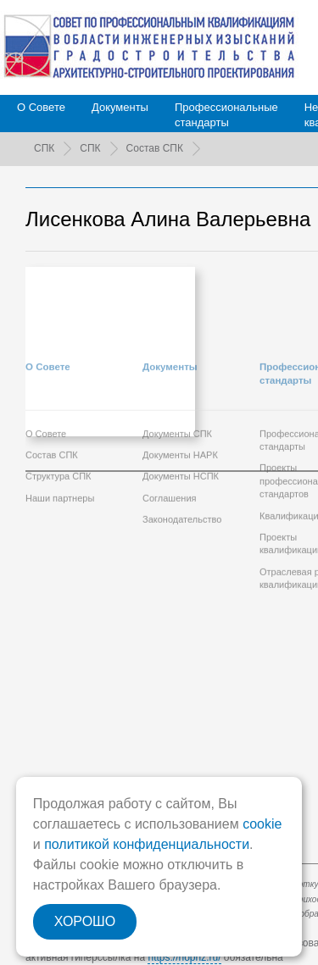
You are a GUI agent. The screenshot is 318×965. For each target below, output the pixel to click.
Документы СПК (177, 365)
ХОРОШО (84, 921)
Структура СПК (58, 408)
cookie (262, 824)
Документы (120, 107)
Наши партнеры (59, 429)
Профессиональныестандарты (226, 115)
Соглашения (169, 429)
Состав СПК (154, 148)
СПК (44, 148)
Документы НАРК (180, 386)
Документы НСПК (180, 408)
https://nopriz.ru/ (184, 957)
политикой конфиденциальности (146, 844)
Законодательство (181, 451)
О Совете (41, 107)
